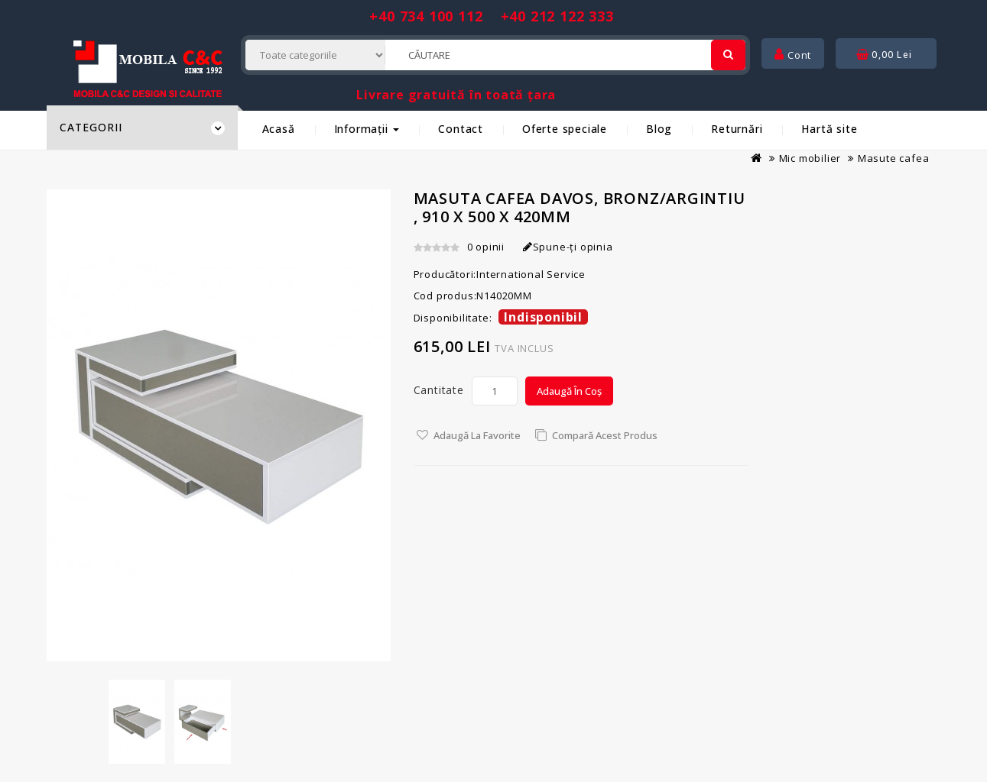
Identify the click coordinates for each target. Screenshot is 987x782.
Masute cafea (894, 158)
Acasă (278, 128)
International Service (531, 274)
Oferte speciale (564, 128)
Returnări (736, 128)
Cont (792, 55)
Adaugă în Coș (569, 391)
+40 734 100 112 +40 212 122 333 (491, 16)
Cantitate (439, 390)
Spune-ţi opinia (568, 247)
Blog (659, 128)
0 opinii (486, 247)
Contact (460, 128)
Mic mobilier (810, 158)
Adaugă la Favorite (477, 435)
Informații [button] (367, 128)
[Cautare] (728, 55)
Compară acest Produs (604, 435)
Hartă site (829, 128)
